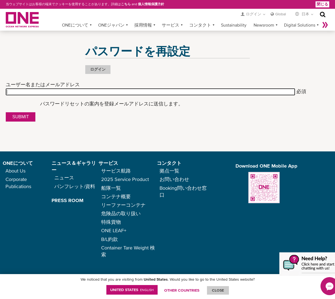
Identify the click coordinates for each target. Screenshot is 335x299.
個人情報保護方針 (151, 4)
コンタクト (200, 24)
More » (325, 25)
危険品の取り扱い (121, 213)
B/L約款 (109, 239)
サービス (170, 24)
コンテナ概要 (116, 196)
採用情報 (143, 24)
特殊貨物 (111, 222)
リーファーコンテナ (123, 205)
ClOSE (218, 290)
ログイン (98, 69)
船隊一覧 (111, 188)
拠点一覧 (169, 171)
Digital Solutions (299, 24)
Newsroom (264, 24)
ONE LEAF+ (113, 230)
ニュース (64, 177)
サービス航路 (116, 171)
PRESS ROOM (67, 200)
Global (280, 14)
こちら (126, 4)
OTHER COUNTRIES (181, 290)
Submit (20, 116)
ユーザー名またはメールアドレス (43, 84)
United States (132, 290)
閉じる (322, 4)
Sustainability (233, 24)
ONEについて (75, 24)
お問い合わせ (174, 179)
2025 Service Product (125, 179)
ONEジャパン (111, 24)
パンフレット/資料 (74, 186)
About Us (15, 171)
